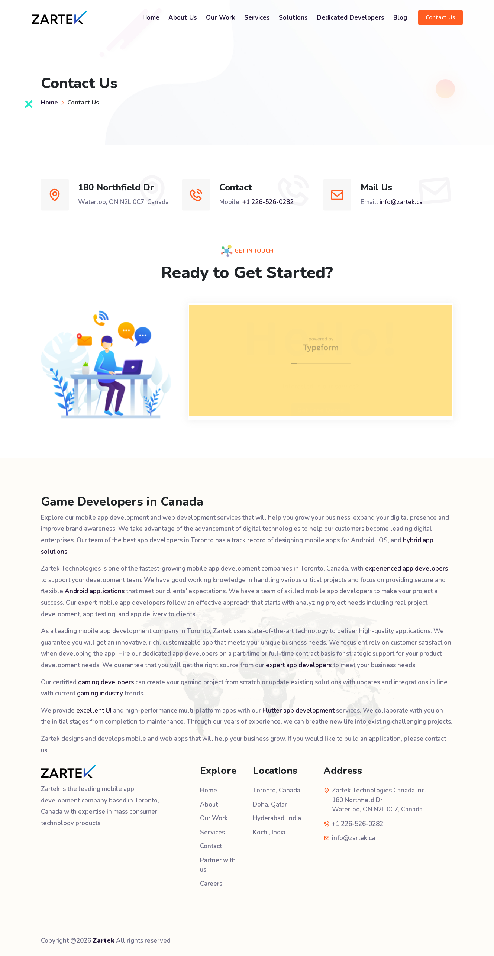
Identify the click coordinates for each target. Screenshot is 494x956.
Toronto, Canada (276, 790)
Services (257, 17)
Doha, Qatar (270, 804)
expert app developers (299, 665)
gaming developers (106, 682)
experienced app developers (406, 568)
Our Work (220, 17)
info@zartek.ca (401, 202)
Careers (211, 883)
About (209, 804)
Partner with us (218, 865)
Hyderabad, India (277, 818)
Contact (211, 846)
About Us (182, 17)
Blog (400, 17)
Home (150, 17)
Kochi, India (269, 832)
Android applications (95, 591)
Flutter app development (298, 710)
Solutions (293, 17)
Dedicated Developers (350, 17)
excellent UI (94, 710)
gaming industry (100, 693)
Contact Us (440, 17)
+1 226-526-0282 (268, 202)
